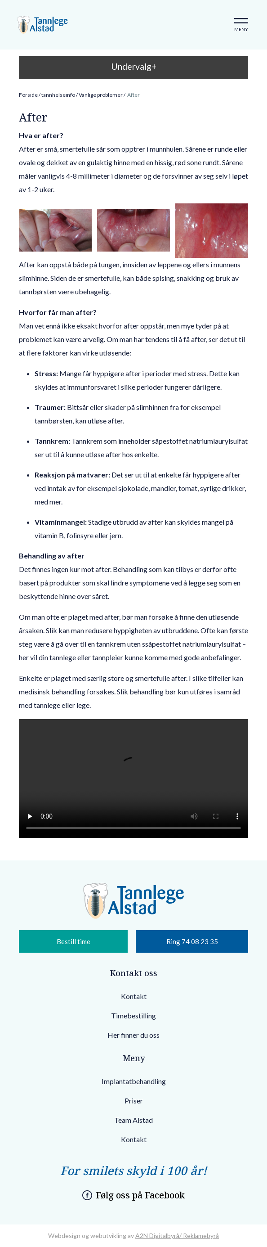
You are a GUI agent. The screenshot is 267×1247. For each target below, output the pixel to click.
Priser (134, 1100)
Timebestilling (133, 1015)
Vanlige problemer (101, 94)
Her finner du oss (133, 1035)
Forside (28, 94)
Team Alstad (133, 1120)
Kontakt (134, 996)
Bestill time (73, 941)
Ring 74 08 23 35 (192, 941)
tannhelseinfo (58, 94)
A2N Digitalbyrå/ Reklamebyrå (177, 1235)
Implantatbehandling (134, 1081)
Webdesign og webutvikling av (91, 1235)
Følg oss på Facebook (140, 1195)
